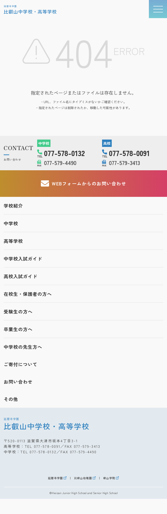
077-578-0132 (43, 451)
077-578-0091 (47, 446)
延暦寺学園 (55, 478)
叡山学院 (109, 478)
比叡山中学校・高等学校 (46, 424)
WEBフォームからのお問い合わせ (83, 183)
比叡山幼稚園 (83, 478)
